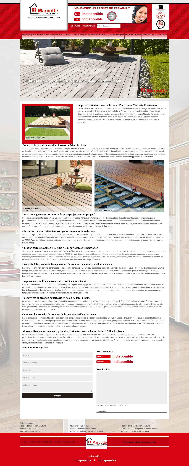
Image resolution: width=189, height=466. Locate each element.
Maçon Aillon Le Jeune (79, 426)
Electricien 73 (59, 35)
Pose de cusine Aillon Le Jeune (83, 428)
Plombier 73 (162, 35)
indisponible (86, 13)
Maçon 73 (69, 35)
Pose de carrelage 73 (116, 35)
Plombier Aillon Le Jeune (30, 431)
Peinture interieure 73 (149, 35)
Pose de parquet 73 (29, 35)
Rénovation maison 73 (133, 35)
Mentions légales (65, 442)
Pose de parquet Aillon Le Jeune (33, 426)
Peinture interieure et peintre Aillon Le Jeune (139, 428)
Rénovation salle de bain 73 (97, 35)
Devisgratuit (106, 16)
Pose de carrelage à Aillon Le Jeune (135, 426)
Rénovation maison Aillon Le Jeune (135, 431)
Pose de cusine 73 (80, 35)
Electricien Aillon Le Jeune (30, 428)
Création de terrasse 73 (45, 35)
